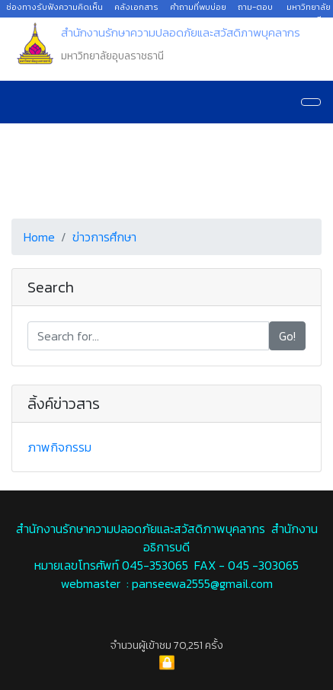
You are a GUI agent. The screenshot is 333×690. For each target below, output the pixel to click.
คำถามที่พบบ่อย (198, 7)
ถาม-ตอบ (255, 7)
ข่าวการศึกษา (104, 237)
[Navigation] (311, 102)
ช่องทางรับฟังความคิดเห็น (54, 7)
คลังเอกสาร (136, 7)
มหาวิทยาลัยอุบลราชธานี (304, 13)
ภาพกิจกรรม (59, 447)
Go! (287, 336)
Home (39, 237)
